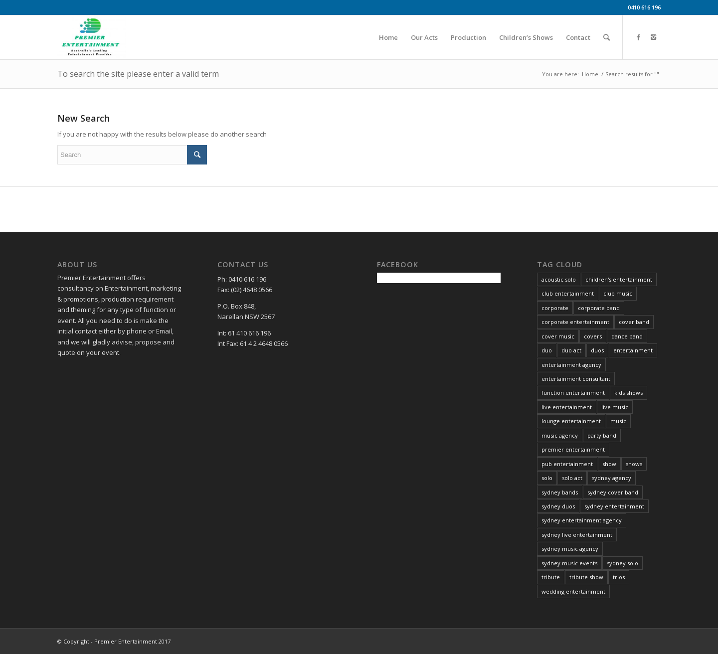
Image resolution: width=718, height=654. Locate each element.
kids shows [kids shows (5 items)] (628, 392)
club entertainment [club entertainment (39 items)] (567, 293)
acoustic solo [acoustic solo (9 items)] (558, 279)
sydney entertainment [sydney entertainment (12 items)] (614, 506)
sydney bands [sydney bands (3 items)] (559, 492)
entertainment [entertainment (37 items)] (633, 350)
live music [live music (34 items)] (614, 407)
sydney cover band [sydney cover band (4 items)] (612, 492)
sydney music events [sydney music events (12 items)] (569, 563)
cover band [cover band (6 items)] (634, 322)
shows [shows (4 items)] (634, 464)
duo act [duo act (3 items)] (571, 350)
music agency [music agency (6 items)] (559, 435)
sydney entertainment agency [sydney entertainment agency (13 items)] (581, 520)
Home (590, 74)
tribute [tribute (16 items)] (550, 577)
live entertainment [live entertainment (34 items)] (566, 407)
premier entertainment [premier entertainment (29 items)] (573, 449)
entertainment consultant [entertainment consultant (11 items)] (575, 378)
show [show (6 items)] (609, 464)
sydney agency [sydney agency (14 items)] (611, 478)
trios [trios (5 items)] (619, 577)
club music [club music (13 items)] (617, 293)
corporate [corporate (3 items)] (554, 308)
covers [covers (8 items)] (593, 336)
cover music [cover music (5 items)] (557, 336)
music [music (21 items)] (618, 421)
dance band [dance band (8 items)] (627, 336)
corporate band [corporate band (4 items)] (599, 308)
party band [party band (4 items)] (601, 435)
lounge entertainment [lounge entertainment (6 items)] (571, 421)
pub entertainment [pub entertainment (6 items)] (567, 464)
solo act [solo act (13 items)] (572, 478)
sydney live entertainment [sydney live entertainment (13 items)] (576, 534)
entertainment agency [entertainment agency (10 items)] (571, 364)
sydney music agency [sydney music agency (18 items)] (569, 548)
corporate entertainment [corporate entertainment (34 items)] (575, 322)
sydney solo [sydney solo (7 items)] (622, 563)
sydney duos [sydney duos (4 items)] (558, 506)
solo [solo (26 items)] (546, 478)
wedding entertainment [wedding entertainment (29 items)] (573, 591)
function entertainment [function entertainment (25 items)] (573, 392)
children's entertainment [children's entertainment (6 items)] (618, 279)
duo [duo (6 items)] (546, 350)
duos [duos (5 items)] (597, 350)
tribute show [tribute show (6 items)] (586, 577)
